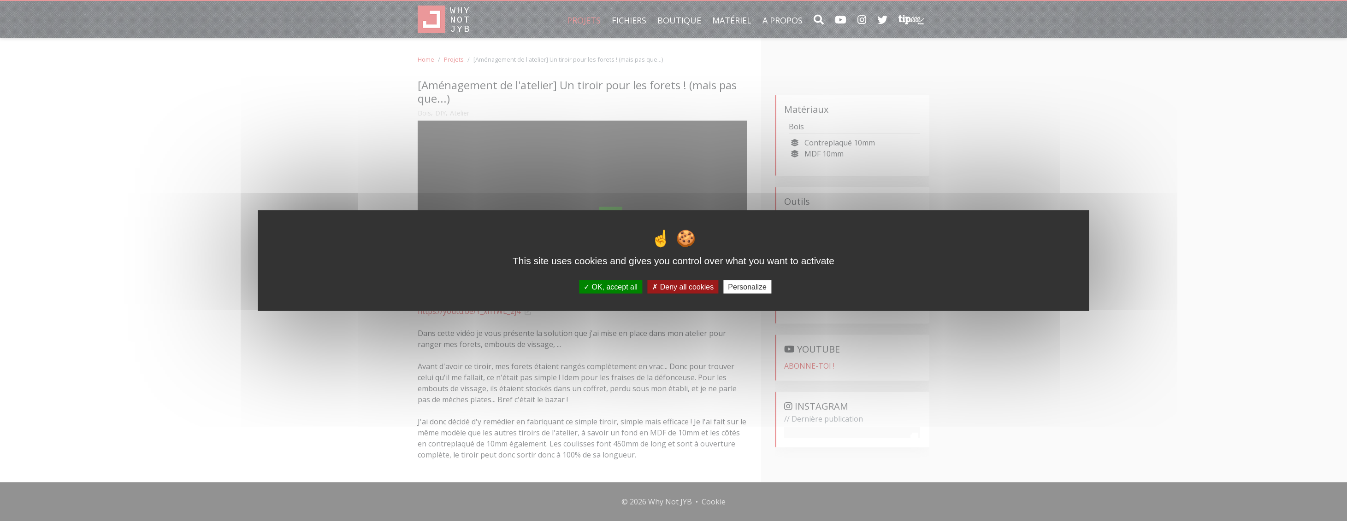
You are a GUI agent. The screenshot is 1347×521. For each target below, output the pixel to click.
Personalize (747, 286)
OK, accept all (611, 286)
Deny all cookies (683, 286)
